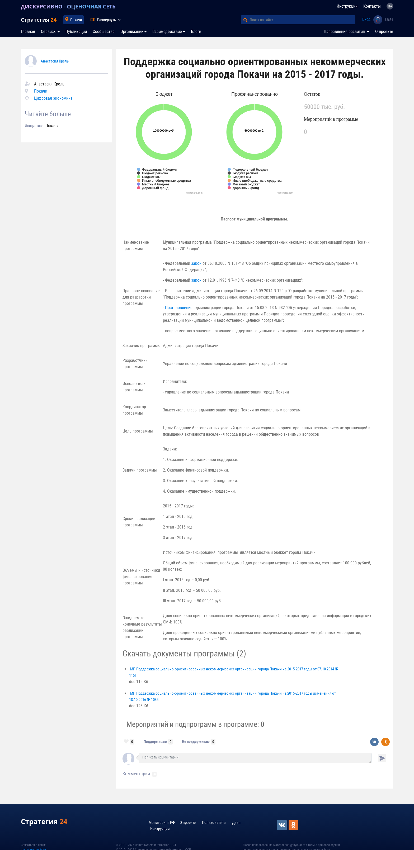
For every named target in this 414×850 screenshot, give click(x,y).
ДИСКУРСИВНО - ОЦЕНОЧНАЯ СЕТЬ (68, 6)
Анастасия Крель (55, 61)
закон (196, 263)
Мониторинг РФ (162, 822)
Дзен (236, 822)
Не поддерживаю (196, 741)
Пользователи (214, 822)
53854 (389, 20)
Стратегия (39, 19)
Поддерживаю (155, 741)
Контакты (372, 6)
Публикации (76, 31)
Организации (131, 31)
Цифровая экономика (53, 98)
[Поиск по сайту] (302, 19)
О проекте (384, 31)
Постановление (178, 307)
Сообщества (104, 31)
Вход (366, 19)
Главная (28, 31)
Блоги (196, 31)
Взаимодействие (167, 31)
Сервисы (49, 31)
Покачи (76, 20)
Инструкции (347, 6)
